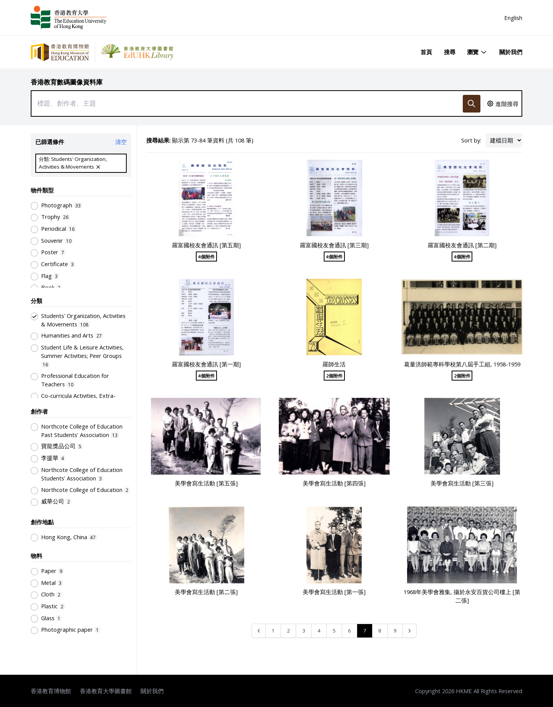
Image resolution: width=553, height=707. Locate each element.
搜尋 (449, 52)
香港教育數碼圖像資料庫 (67, 82)
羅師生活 (334, 364)
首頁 (426, 52)
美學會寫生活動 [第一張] (334, 592)
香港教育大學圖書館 (106, 691)
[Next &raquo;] (409, 631)
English (513, 18)
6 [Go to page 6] (349, 630)
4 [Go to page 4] (319, 630)
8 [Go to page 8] (379, 630)
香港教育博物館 (51, 691)
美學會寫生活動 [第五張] (206, 483)
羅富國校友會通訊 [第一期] (206, 364)
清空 (121, 142)
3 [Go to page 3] (303, 630)
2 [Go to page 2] (288, 630)
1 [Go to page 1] (273, 630)
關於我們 (510, 52)
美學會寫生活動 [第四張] (334, 483)
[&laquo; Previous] (259, 631)
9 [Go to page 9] (395, 630)
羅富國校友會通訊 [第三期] (334, 245)
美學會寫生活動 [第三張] (461, 483)
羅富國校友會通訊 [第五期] (206, 245)
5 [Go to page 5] (334, 630)
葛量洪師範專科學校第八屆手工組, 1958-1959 (462, 364)
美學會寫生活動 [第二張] (206, 592)
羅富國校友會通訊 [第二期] (462, 245)
